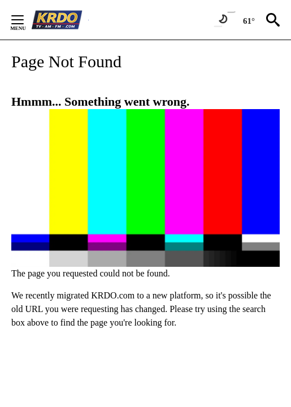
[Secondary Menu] (26, 19)
